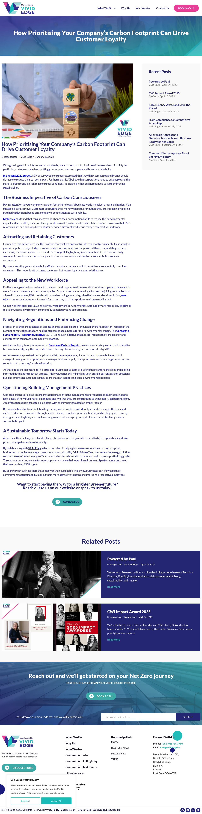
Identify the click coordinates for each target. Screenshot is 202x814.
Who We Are (142, 7)
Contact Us (162, 7)
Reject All (25, 801)
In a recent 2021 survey (17, 175)
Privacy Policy (51, 809)
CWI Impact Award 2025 (164, 93)
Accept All (56, 801)
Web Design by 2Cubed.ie (106, 809)
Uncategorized (10, 156)
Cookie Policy (68, 809)
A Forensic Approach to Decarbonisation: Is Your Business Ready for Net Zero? (170, 138)
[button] (101, 696)
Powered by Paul (159, 81)
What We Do (106, 8)
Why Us (125, 7)
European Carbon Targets (64, 345)
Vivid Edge (34, 448)
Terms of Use (84, 809)
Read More (113, 586)
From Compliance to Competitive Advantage (169, 121)
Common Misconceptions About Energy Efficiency (169, 154)
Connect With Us (164, 737)
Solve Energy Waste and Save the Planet (169, 106)
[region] (41, 791)
